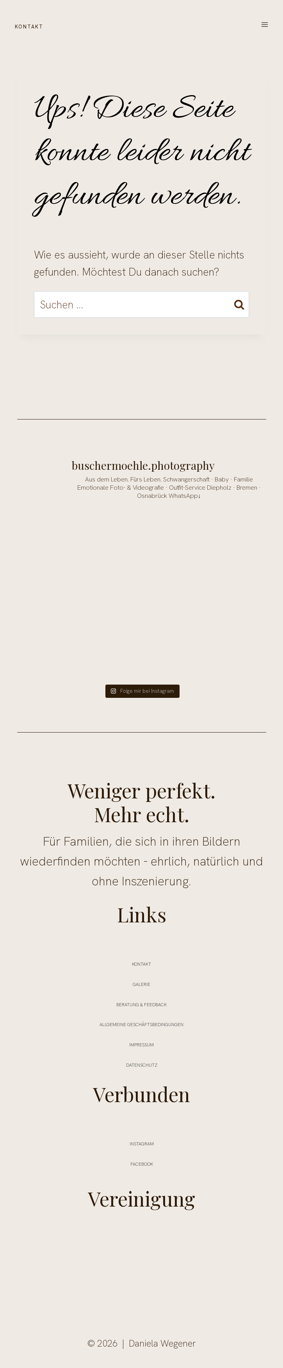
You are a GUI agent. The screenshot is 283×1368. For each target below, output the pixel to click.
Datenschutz (141, 1063)
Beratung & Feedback (141, 1003)
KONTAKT (39, 24)
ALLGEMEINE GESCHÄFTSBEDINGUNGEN (141, 1023)
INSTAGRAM (141, 1142)
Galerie (141, 983)
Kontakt (141, 962)
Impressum (141, 1043)
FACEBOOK (141, 1162)
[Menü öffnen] (264, 25)
